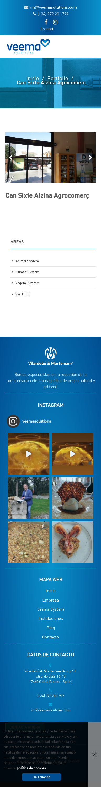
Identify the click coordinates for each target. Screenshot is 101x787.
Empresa (50, 600)
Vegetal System (27, 282)
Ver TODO (23, 293)
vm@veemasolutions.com (50, 709)
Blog (50, 627)
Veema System (50, 609)
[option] (50, 157)
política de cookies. (32, 767)
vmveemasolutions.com (53, 7)
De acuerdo (41, 776)
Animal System (27, 260)
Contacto (50, 636)
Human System (27, 271)
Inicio (32, 78)
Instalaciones (50, 618)
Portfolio (57, 78)
